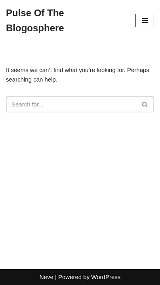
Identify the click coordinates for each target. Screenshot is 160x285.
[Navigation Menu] (144, 20)
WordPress (105, 277)
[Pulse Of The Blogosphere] (65, 21)
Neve (46, 277)
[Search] (71, 104)
